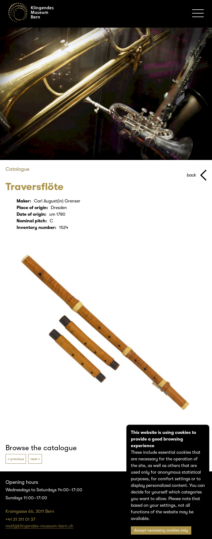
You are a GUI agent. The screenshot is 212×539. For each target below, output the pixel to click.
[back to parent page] (196, 175)
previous (17, 459)
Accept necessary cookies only (161, 530)
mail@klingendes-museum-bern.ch (39, 526)
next (33, 459)
